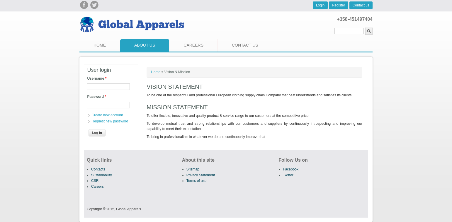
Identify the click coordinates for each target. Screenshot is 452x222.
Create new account (107, 115)
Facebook (290, 169)
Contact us (361, 5)
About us (144, 45)
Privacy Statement (200, 175)
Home (100, 45)
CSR (94, 181)
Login (320, 5)
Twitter (288, 175)
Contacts (98, 169)
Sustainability (101, 175)
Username (96, 78)
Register (338, 5)
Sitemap (192, 169)
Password (96, 97)
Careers (193, 45)
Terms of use (196, 181)
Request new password (109, 121)
